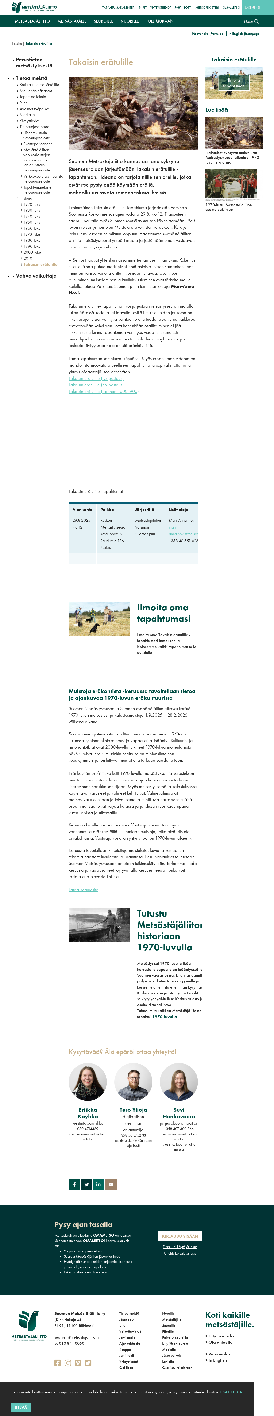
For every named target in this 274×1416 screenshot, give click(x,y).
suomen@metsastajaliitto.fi (76, 1337)
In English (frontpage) (244, 33)
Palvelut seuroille (175, 1337)
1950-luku (31, 222)
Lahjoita (168, 1361)
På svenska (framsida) (208, 33)
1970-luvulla (164, 1016)
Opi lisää (126, 1367)
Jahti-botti (183, 7)
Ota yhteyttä (219, 1342)
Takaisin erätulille (40, 264)
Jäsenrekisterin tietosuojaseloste (36, 135)
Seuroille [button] (103, 21)
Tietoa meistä (31, 78)
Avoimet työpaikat (34, 108)
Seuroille (169, 1325)
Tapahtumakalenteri (118, 7)
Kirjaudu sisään (180, 1236)
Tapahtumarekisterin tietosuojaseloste (39, 190)
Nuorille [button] (130, 21)
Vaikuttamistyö (130, 1331)
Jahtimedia (127, 1337)
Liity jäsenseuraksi (175, 1343)
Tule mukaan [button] (159, 21)
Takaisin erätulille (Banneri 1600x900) (104, 391)
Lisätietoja (230, 1392)
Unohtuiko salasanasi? (180, 1253)
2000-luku (32, 252)
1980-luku (31, 240)
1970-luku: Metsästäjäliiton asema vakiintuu (228, 207)
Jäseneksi (252, 7)
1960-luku (31, 228)
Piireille (168, 1331)
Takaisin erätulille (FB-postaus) (96, 385)
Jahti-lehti (126, 1355)
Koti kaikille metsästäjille (39, 84)
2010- (28, 258)
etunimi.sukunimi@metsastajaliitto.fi (87, 1136)
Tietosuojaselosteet (35, 126)
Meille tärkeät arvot (36, 90)
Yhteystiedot (160, 7)
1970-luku (31, 234)
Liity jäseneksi (220, 1336)
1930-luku (31, 210)
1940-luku (31, 216)
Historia (26, 198)
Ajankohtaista (129, 1343)
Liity (122, 1325)
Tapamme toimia (33, 96)
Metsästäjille (171, 1319)
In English (216, 1360)
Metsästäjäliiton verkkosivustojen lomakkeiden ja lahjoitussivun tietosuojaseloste (36, 160)
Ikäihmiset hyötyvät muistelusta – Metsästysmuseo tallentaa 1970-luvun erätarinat (233, 157)
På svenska (217, 1354)
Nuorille (168, 1313)
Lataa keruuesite (83, 890)
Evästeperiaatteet (37, 143)
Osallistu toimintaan (177, 1367)
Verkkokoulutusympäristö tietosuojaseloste (43, 179)
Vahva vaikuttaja (36, 276)
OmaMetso (231, 7)
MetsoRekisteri (207, 7)
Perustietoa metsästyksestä (34, 63)
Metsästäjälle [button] (71, 21)
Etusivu (17, 43)
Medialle (27, 114)
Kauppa (125, 1349)
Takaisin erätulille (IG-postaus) (96, 378)
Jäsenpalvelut (172, 1355)
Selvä (21, 1407)
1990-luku (31, 246)
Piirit (143, 7)
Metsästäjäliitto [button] (32, 21)
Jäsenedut (126, 1319)
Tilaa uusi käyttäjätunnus (180, 1246)
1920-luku (31, 204)
